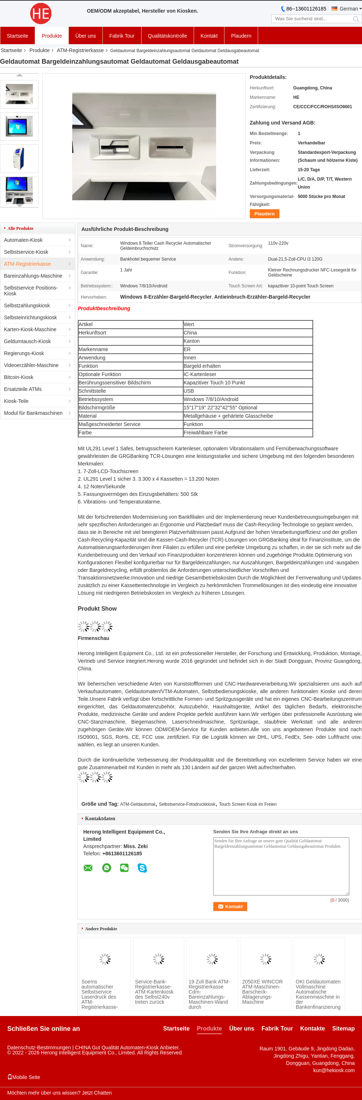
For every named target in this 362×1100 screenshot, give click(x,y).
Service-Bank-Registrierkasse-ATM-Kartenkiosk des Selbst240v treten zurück (154, 991)
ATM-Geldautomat (137, 804)
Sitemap (343, 1028)
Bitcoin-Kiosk (18, 377)
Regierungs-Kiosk (24, 353)
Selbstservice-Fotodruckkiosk (187, 804)
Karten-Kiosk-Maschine (30, 329)
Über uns (85, 36)
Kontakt (209, 36)
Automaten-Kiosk (23, 240)
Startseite (17, 36)
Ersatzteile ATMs (23, 389)
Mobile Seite (23, 1077)
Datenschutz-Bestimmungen (39, 1047)
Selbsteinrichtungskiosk (30, 317)
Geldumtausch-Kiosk (27, 341)
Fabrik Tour (122, 36)
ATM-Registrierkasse (80, 50)
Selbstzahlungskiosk (27, 305)
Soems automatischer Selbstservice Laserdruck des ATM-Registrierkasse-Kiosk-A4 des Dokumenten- (99, 999)
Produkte (52, 36)
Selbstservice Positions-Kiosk (31, 290)
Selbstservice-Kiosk (26, 252)
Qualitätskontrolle (167, 36)
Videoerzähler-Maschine (31, 365)
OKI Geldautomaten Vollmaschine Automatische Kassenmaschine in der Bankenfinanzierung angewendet (318, 997)
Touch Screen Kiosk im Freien (248, 804)
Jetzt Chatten (97, 1093)
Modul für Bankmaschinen (33, 413)
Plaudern (241, 36)
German (349, 9)
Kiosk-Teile (16, 401)
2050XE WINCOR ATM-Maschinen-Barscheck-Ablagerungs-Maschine (262, 991)
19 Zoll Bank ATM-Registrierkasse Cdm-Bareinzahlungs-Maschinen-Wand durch (209, 994)
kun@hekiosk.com (334, 1070)
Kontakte (312, 1028)
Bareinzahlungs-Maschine (33, 276)
